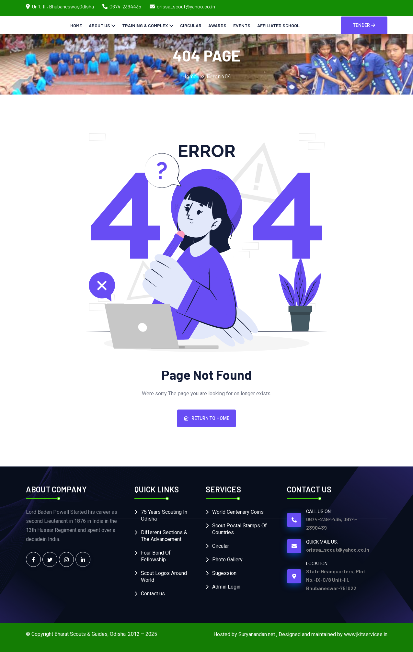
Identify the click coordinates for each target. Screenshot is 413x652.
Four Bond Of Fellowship (156, 556)
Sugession (224, 573)
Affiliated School (278, 25)
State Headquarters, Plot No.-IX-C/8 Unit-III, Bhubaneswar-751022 (335, 579)
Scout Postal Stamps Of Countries (239, 529)
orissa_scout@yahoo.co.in (186, 6)
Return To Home (206, 418)
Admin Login (226, 587)
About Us (99, 25)
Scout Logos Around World (164, 576)
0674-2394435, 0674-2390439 (331, 523)
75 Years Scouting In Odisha (164, 515)
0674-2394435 (125, 6)
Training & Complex (145, 25)
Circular (190, 25)
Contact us (153, 593)
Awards (217, 25)
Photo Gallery (227, 559)
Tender (364, 25)
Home (76, 25)
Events (241, 25)
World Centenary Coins (238, 512)
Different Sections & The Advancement (164, 535)
